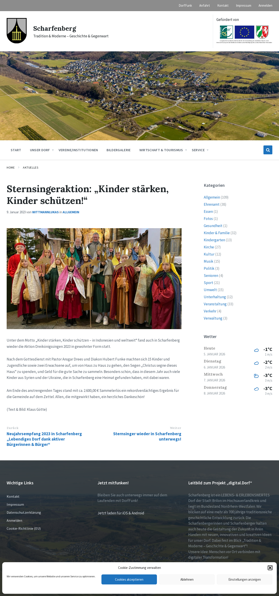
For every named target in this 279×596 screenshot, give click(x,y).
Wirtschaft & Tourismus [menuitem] (161, 150)
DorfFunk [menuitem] (185, 5)
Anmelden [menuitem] (265, 5)
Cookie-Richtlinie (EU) (24, 528)
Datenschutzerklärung (24, 512)
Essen (208, 211)
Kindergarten (214, 240)
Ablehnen (187, 579)
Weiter (175, 428)
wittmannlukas (45, 212)
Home (11, 167)
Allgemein (71, 212)
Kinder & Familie (217, 232)
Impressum (15, 504)
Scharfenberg (54, 28)
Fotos (208, 218)
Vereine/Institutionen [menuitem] (78, 150)
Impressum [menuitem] (243, 5)
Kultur (209, 254)
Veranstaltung (215, 304)
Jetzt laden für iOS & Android (120, 513)
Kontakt (13, 496)
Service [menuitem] (198, 150)
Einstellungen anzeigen (244, 579)
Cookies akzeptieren (129, 579)
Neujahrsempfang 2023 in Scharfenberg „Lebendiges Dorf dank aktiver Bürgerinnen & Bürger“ (44, 439)
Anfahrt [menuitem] (204, 5)
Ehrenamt (212, 204)
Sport (208, 282)
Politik (209, 268)
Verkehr (210, 311)
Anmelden (14, 520)
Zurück (12, 428)
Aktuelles (30, 167)
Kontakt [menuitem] (223, 5)
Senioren (211, 275)
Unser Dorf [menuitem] (40, 150)
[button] (270, 568)
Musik (208, 261)
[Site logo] (17, 42)
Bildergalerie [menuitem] (119, 150)
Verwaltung (213, 318)
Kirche (209, 247)
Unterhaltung (215, 296)
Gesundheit (213, 225)
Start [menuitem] (16, 150)
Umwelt (210, 289)
